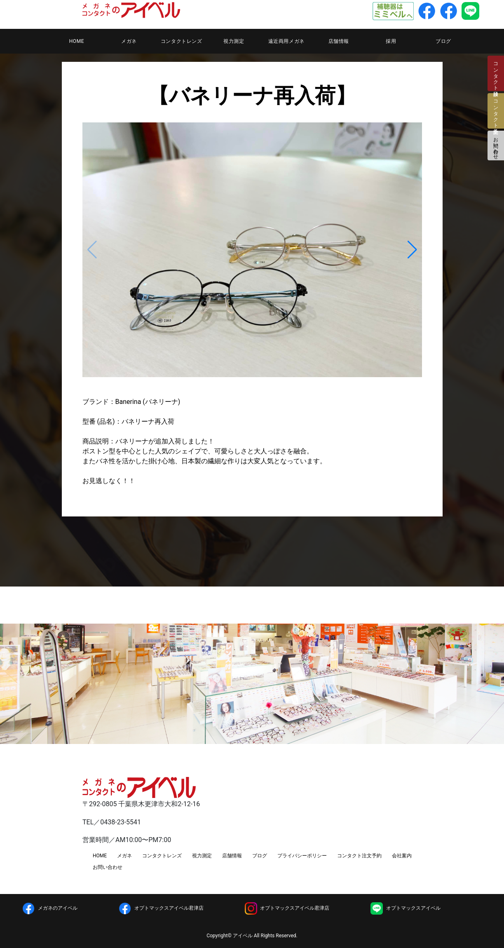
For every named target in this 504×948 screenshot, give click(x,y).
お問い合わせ (496, 145)
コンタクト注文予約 (359, 856)
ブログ (443, 41)
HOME (76, 41)
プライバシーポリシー (302, 856)
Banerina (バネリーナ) (148, 402)
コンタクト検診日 (496, 73)
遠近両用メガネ (286, 41)
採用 (391, 41)
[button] (412, 250)
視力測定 (233, 41)
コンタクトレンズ (181, 41)
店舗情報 (338, 41)
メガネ (129, 41)
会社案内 (402, 856)
